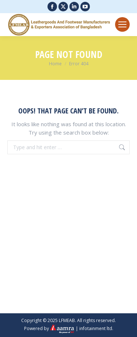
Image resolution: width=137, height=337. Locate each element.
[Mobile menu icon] (122, 24)
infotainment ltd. (96, 328)
